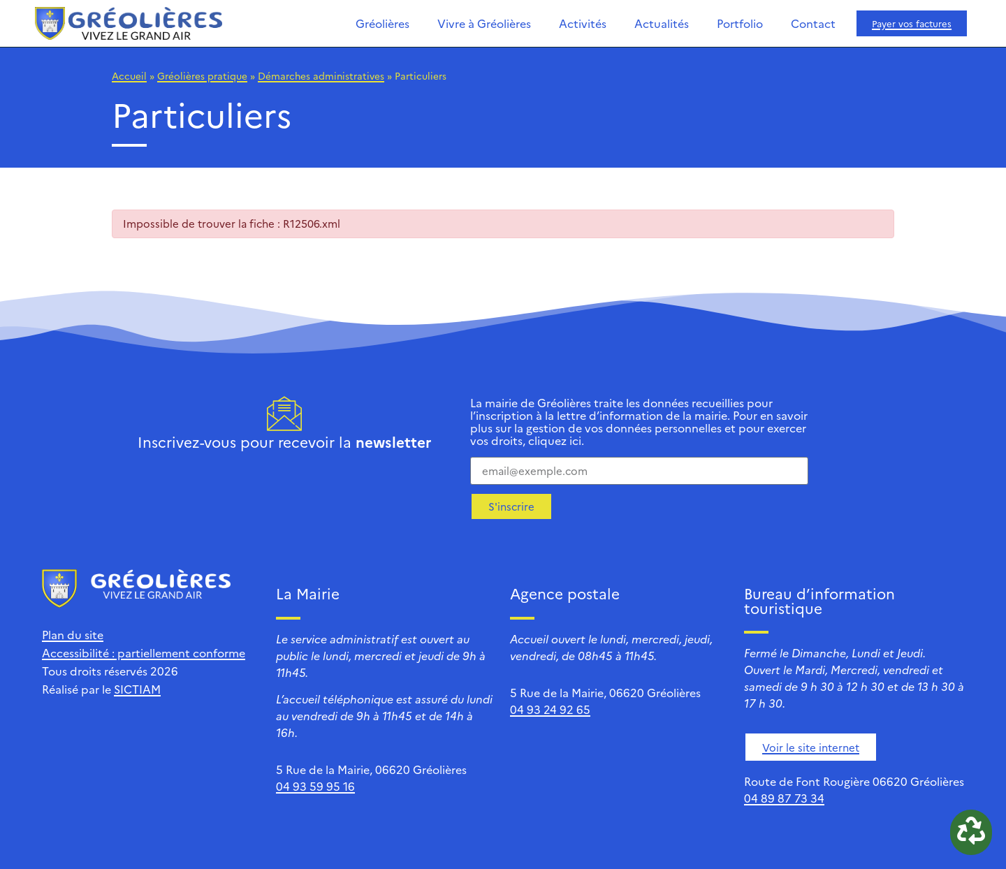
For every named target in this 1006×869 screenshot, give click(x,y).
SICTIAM (137, 688)
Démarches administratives (321, 75)
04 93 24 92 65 (550, 709)
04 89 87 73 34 (784, 797)
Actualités (661, 23)
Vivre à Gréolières (484, 23)
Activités (582, 23)
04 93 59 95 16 (315, 786)
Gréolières (382, 23)
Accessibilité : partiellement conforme (143, 652)
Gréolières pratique (202, 75)
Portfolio (740, 23)
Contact (813, 23)
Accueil (129, 75)
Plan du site (72, 634)
